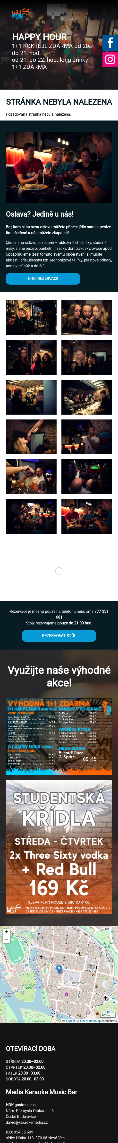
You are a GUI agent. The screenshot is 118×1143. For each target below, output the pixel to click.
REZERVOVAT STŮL (59, 635)
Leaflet (68, 1021)
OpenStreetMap (90, 1021)
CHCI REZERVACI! (43, 278)
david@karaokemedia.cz (27, 1122)
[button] (31, 333)
